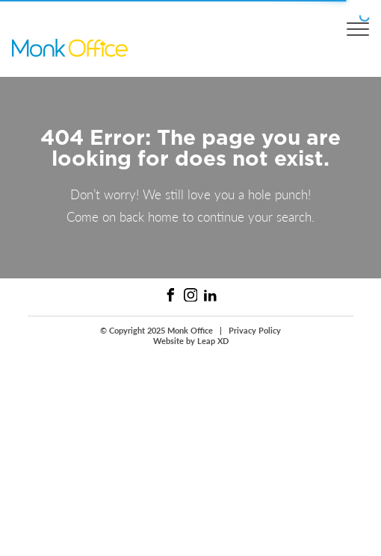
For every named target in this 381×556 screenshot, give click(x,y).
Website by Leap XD (191, 341)
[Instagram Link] (191, 295)
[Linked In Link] (210, 295)
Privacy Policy (255, 330)
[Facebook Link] (171, 295)
